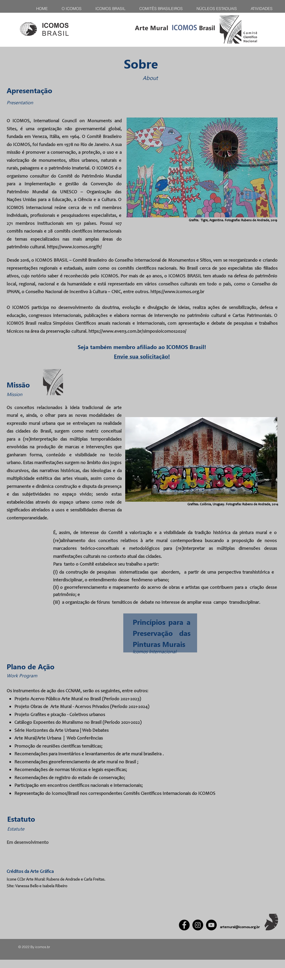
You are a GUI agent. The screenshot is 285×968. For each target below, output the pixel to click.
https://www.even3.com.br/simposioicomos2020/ (137, 331)
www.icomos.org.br (184, 292)
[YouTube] (211, 925)
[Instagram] (197, 925)
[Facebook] (184, 925)
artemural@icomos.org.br (240, 927)
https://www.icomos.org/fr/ (74, 247)
